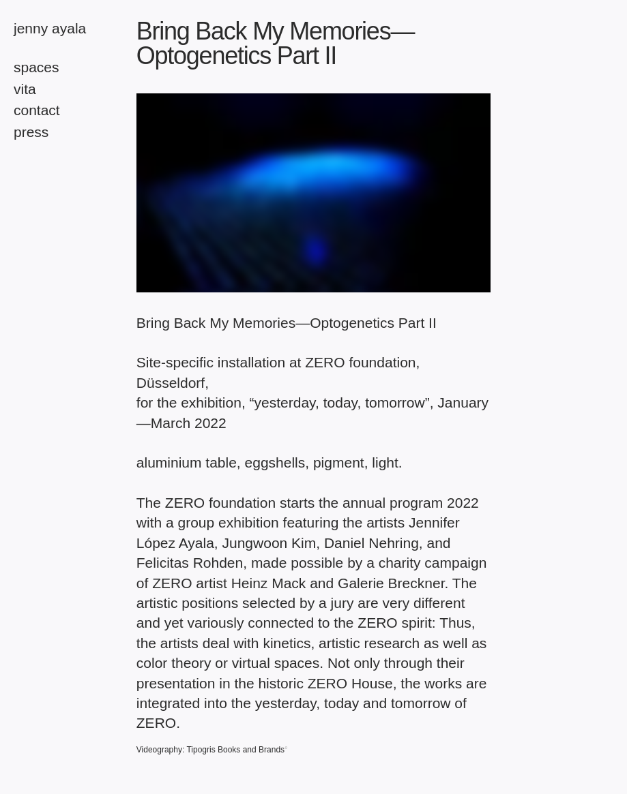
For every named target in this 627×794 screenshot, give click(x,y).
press (31, 132)
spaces (36, 67)
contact (37, 110)
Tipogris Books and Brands (235, 749)
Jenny (50, 28)
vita (25, 89)
